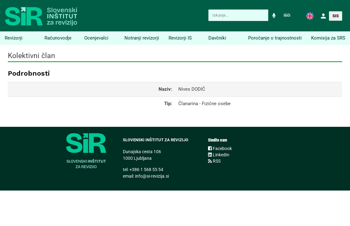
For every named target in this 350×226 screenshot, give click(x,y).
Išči (287, 15)
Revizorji (14, 38)
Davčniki (217, 38)
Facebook (220, 148)
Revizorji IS (180, 38)
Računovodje (57, 38)
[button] (309, 15)
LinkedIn (218, 154)
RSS (214, 161)
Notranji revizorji (141, 38)
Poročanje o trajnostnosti (275, 38)
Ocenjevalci (96, 38)
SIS (335, 15)
